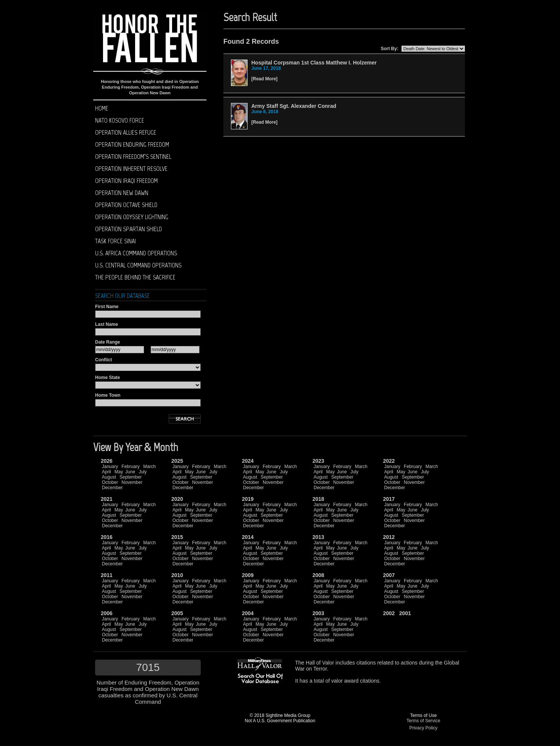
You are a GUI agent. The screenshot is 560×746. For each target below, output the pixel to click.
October (110, 482)
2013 (318, 537)
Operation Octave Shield (126, 205)
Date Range (107, 342)
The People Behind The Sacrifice (135, 277)
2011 (106, 575)
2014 (248, 537)
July (142, 471)
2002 (389, 613)
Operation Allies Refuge (125, 132)
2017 (389, 499)
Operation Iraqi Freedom (126, 181)
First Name (106, 306)
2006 (106, 613)
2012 (389, 537)
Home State (107, 377)
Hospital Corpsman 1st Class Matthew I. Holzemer (314, 63)
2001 (405, 613)
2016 (106, 537)
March (149, 466)
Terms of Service (423, 720)
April (106, 471)
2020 (177, 499)
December (112, 487)
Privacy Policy (423, 728)
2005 (177, 613)
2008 (318, 575)
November (132, 482)
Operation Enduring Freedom (132, 144)
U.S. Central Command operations (138, 265)
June (130, 471)
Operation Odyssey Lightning (131, 217)
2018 (318, 499)
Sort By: (389, 48)
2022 (389, 461)
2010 (177, 575)
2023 (318, 461)
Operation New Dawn (121, 193)
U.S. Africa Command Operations (136, 253)
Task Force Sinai (115, 241)
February (131, 466)
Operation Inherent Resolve (131, 168)
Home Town (107, 395)
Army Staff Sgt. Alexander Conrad (293, 106)
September (131, 477)
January (110, 466)
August (109, 477)
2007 (389, 575)
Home (101, 108)
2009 (248, 575)
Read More (264, 78)
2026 (106, 461)
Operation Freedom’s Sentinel (133, 156)
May (118, 471)
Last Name (106, 324)
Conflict (103, 359)
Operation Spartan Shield (128, 229)
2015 (177, 537)
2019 (248, 499)
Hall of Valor (320, 663)
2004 (248, 613)
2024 (248, 461)
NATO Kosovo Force (119, 120)
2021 (106, 499)
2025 (177, 461)
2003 (318, 613)
